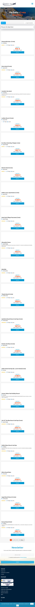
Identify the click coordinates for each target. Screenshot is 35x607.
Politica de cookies (4, 591)
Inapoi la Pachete (29, 22)
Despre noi (3, 570)
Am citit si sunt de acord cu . (17, 557)
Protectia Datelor (23, 557)
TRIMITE (17, 562)
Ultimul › (22, 540)
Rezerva (17, 52)
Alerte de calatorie (4, 592)
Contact (2, 574)
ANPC (2, 594)
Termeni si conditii (4, 587)
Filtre (3, 22)
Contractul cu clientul (5, 572)
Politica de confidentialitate (6, 589)
